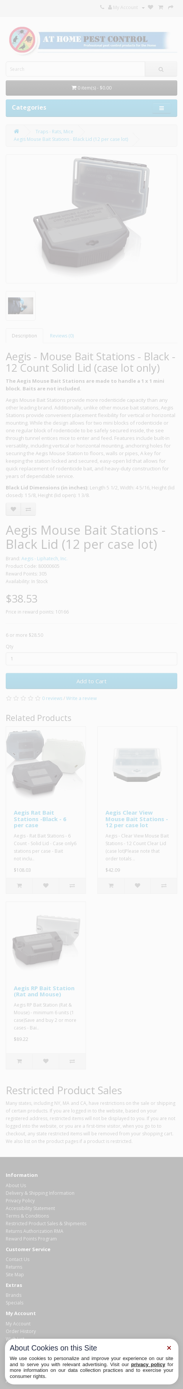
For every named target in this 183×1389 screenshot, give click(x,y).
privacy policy (148, 1364)
